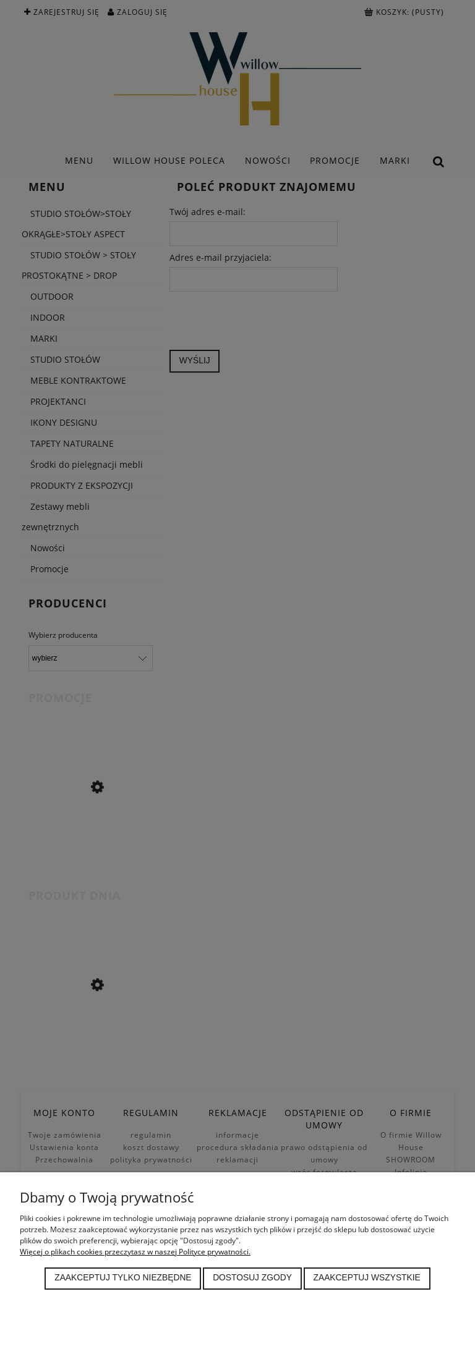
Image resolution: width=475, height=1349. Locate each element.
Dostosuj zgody (252, 1277)
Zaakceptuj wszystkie (367, 1277)
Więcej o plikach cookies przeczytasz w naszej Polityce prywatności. (135, 1251)
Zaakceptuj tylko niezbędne (122, 1277)
